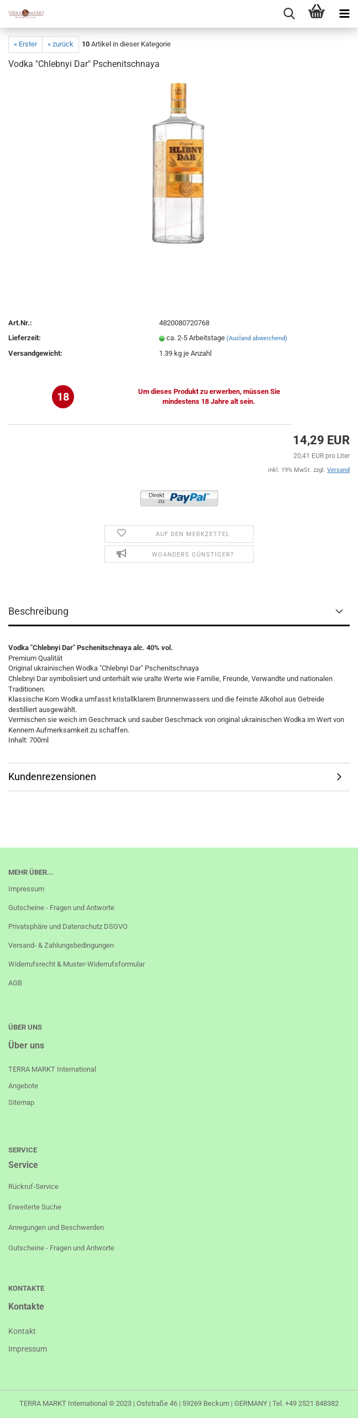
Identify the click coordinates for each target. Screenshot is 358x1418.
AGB (15, 983)
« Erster (25, 44)
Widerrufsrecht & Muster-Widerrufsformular (76, 964)
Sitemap (21, 1102)
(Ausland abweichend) (257, 338)
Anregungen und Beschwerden (56, 1227)
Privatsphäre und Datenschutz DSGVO (68, 926)
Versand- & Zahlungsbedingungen (61, 945)
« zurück (60, 44)
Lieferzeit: (24, 338)
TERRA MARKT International (63, 1403)
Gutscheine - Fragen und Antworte (61, 907)
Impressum (26, 889)
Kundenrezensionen (52, 776)
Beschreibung (38, 611)
